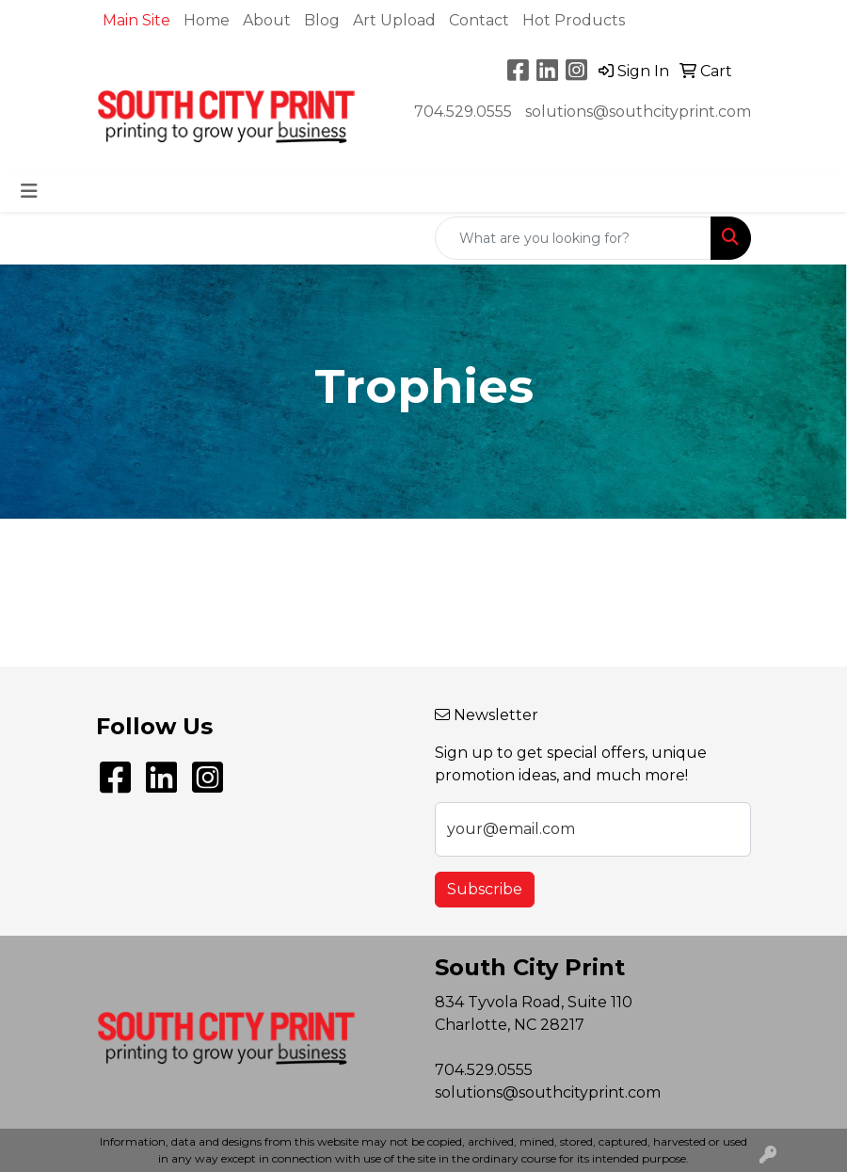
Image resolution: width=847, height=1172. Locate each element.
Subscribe (484, 889)
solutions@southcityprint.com (638, 111)
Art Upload (394, 20)
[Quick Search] (573, 238)
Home (207, 20)
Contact (479, 20)
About (267, 20)
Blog (322, 20)
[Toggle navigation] (29, 191)
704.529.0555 (463, 111)
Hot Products (573, 20)
